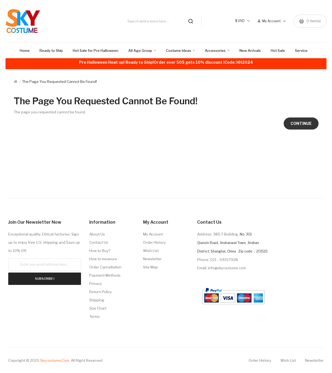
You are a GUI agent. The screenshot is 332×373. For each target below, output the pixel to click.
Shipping (96, 300)
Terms (94, 316)
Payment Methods (105, 275)
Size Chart (98, 308)
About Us (97, 234)
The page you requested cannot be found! (59, 81)
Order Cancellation (105, 267)
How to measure (103, 259)
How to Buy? (99, 250)
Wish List (151, 250)
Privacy (95, 283)
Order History (154, 242)
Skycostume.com (54, 360)
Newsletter (152, 259)
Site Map (150, 267)
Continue (301, 123)
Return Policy (100, 292)
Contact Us (98, 242)
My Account (153, 234)
